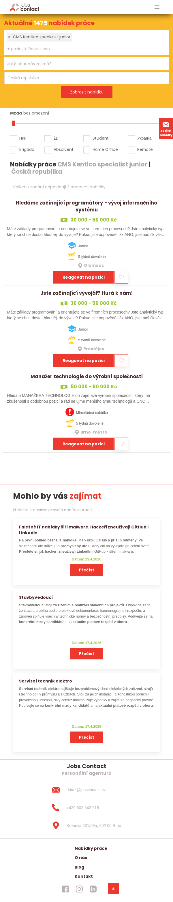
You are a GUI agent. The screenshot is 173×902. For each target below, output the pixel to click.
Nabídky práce (91, 848)
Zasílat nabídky (166, 128)
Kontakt (84, 876)
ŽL (56, 138)
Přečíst (86, 570)
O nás (81, 857)
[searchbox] (83, 49)
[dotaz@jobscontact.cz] (86, 790)
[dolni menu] (113, 888)
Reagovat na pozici (84, 277)
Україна (144, 138)
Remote (145, 149)
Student (101, 138)
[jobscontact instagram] (79, 889)
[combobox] (86, 42)
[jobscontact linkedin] (93, 889)
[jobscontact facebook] (65, 889)
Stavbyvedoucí (36, 597)
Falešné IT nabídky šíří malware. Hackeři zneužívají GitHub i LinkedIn (83, 529)
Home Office (105, 149)
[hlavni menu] (157, 7)
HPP (23, 138)
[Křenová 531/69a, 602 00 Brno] (86, 825)
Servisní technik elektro (45, 681)
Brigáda (26, 149)
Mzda (16, 113)
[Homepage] (24, 6)
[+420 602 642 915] (86, 808)
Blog (79, 867)
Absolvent (64, 149)
